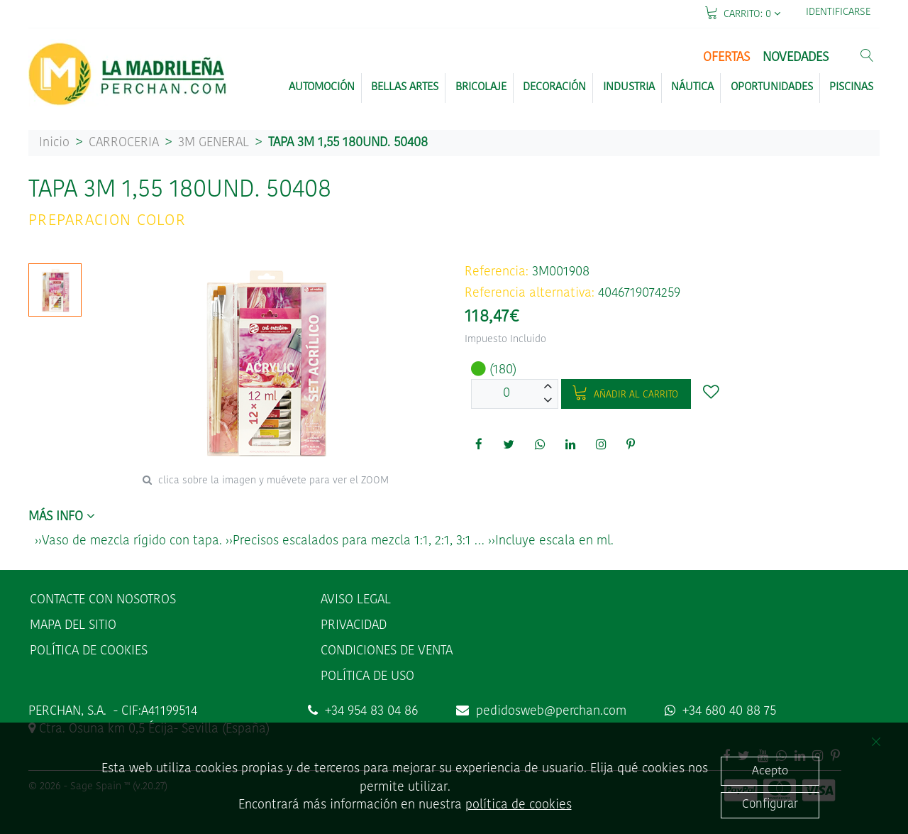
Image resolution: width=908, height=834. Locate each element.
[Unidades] (506, 394)
